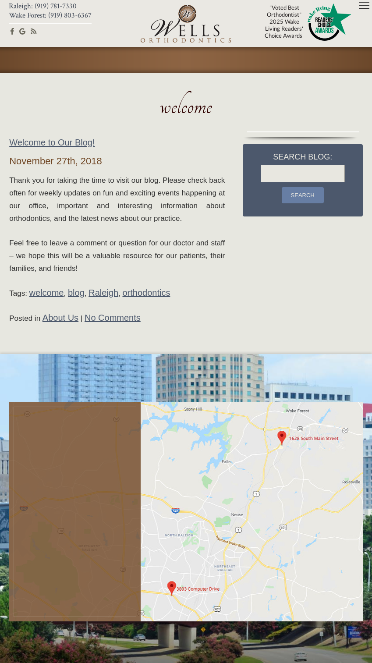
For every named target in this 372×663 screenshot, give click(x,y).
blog (76, 293)
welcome (46, 293)
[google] (22, 30)
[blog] (33, 30)
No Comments (113, 318)
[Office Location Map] (186, 511)
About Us (60, 318)
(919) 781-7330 (56, 6)
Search (303, 195)
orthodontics (146, 293)
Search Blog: (302, 157)
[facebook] (12, 30)
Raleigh (103, 293)
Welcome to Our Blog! (52, 142)
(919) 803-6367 (70, 15)
